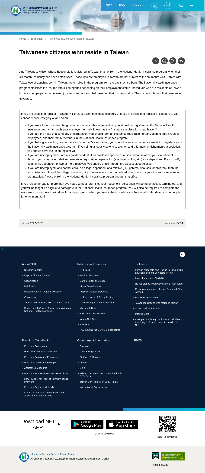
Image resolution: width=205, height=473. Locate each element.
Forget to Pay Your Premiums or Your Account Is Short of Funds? (44, 394)
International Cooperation (93, 387)
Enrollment (37, 38)
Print (164, 60)
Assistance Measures (35, 367)
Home (22, 38)
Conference (30, 297)
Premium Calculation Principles (41, 357)
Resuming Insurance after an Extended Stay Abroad (158, 290)
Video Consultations (90, 286)
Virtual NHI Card (88, 319)
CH (168, 5)
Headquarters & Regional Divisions (43, 291)
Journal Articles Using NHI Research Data (46, 302)
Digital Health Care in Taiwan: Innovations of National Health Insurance (47, 309)
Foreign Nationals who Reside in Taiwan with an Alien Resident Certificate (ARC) (159, 271)
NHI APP (84, 324)
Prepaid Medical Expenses (94, 291)
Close (182, 254)
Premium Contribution (36, 340)
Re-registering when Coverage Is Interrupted (159, 283)
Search (181, 5)
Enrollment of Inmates (147, 297)
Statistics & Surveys (90, 357)
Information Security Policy (43, 454)
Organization (31, 280)
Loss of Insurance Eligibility (149, 278)
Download (85, 346)
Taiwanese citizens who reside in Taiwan (71, 38)
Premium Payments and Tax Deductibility (46, 373)
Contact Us (138, 5)
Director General (33, 270)
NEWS (137, 340)
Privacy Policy (67, 454)
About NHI (29, 264)
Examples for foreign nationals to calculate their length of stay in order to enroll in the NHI (157, 322)
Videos (83, 362)
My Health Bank (88, 308)
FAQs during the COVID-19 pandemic (100, 329)
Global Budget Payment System (97, 302)
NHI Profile (30, 286)
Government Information (93, 340)
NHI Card (85, 270)
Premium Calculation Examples (41, 362)
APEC (109, 5)
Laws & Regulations (90, 351)
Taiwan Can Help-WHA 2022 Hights (99, 381)
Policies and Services (91, 264)
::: (2, 1)
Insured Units (142, 313)
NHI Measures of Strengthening (96, 297)
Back (181, 60)
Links (82, 367)
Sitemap (154, 5)
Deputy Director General (37, 275)
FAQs (122, 5)
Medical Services (89, 275)
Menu (191, 5)
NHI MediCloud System (92, 313)
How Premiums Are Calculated (40, 351)
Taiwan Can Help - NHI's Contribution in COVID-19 (101, 375)
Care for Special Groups (93, 280)
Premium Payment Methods (39, 387)
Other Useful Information (148, 308)
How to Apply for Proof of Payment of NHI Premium (46, 380)
